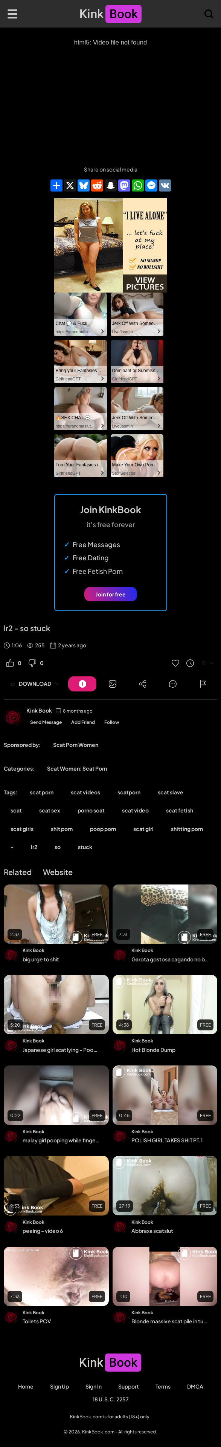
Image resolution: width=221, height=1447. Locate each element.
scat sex (49, 810)
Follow (111, 722)
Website (58, 872)
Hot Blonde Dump (153, 1049)
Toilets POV (37, 1321)
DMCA (195, 1386)
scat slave (170, 792)
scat (16, 810)
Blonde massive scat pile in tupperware (170, 1321)
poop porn (103, 828)
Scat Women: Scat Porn (77, 768)
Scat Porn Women (75, 744)
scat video (135, 810)
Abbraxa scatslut (152, 1230)
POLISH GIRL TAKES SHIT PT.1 (167, 1140)
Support (128, 1386)
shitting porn (187, 828)
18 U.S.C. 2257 (111, 1399)
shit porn (62, 828)
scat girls (22, 828)
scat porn (41, 792)
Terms (163, 1386)
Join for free (111, 594)
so (58, 846)
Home (26, 1386)
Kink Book (39, 710)
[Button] (82, 683)
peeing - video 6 (43, 1230)
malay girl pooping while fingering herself (61, 1140)
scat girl (143, 828)
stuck (85, 846)
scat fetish (179, 810)
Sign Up (59, 1386)
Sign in (93, 1386)
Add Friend (83, 722)
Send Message (46, 722)
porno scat (91, 810)
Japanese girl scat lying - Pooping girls (61, 1049)
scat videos (85, 792)
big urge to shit (41, 959)
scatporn (128, 792)
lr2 (34, 846)
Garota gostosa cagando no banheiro (170, 959)
